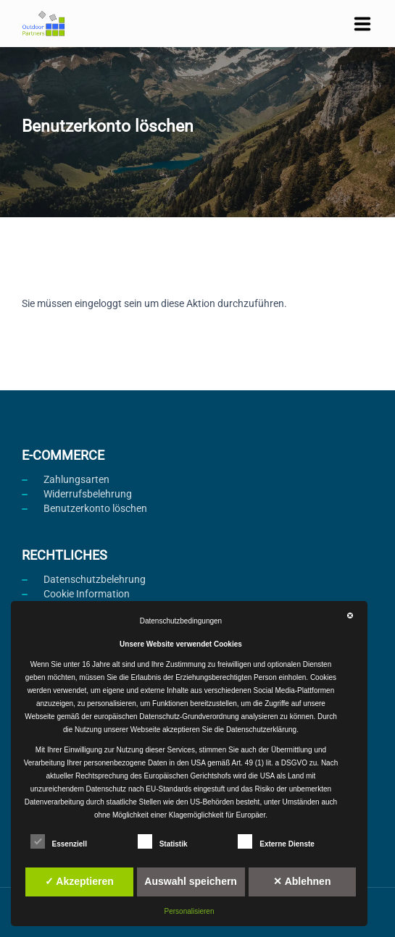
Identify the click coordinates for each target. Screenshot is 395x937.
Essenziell (58, 841)
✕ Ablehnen (301, 881)
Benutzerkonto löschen (95, 508)
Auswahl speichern (190, 881)
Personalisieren (190, 911)
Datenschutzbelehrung (94, 579)
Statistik (163, 841)
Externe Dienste (276, 841)
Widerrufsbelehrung (87, 494)
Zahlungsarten (76, 479)
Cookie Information (86, 594)
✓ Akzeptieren (79, 881)
